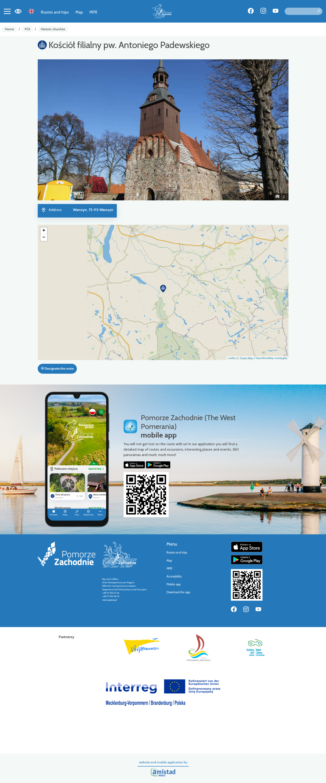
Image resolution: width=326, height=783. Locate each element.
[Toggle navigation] (7, 11)
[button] (56, 129)
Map (79, 12)
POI (27, 29)
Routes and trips (55, 12)
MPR (93, 12)
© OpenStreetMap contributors (270, 358)
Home (9, 29)
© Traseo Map (245, 358)
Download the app (178, 592)
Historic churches (53, 29)
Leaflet (231, 358)
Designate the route (57, 368)
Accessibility (174, 576)
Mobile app (174, 584)
